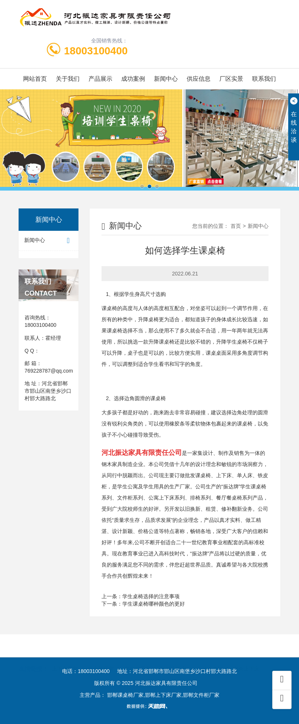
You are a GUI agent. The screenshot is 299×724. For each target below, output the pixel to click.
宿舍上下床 (246, 657)
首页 (236, 226)
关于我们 (68, 79)
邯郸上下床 (173, 657)
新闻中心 (166, 79)
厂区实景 (231, 79)
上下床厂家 (65, 657)
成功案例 (133, 79)
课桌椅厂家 (101, 657)
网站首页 (35, 79)
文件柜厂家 (137, 657)
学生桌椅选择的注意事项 (151, 596)
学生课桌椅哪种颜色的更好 (153, 604)
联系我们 (264, 79)
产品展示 (100, 79)
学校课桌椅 (210, 657)
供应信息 (198, 79)
